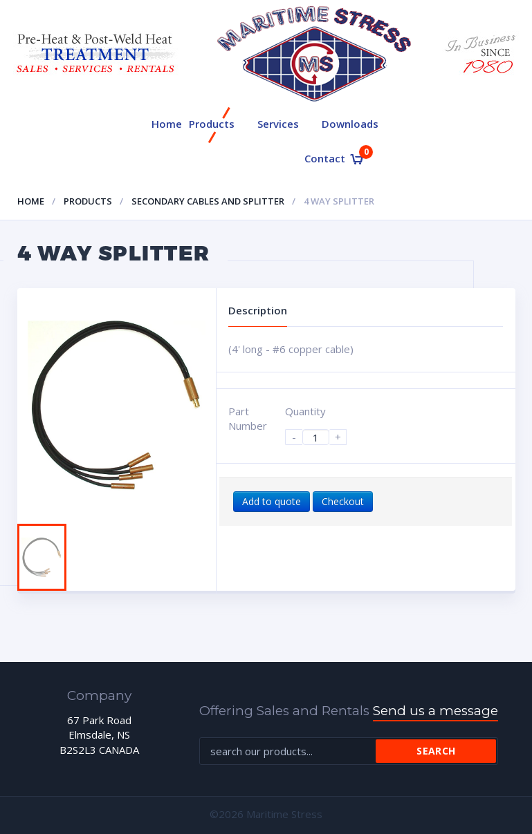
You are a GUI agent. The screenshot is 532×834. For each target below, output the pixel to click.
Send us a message (435, 711)
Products (212, 124)
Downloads (350, 124)
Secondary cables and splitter (207, 201)
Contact (324, 158)
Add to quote (271, 501)
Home (167, 124)
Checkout (343, 501)
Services (278, 124)
